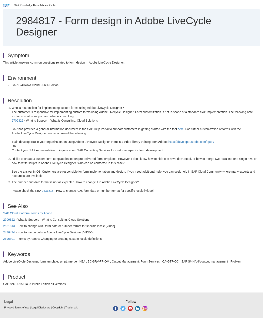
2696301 (9, 238)
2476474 (9, 232)
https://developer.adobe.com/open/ (191, 141)
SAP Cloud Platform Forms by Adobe (27, 213)
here (181, 129)
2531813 (48, 190)
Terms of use (22, 307)
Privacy (8, 307)
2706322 (17, 120)
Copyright (57, 307)
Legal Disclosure (40, 307)
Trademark (71, 307)
